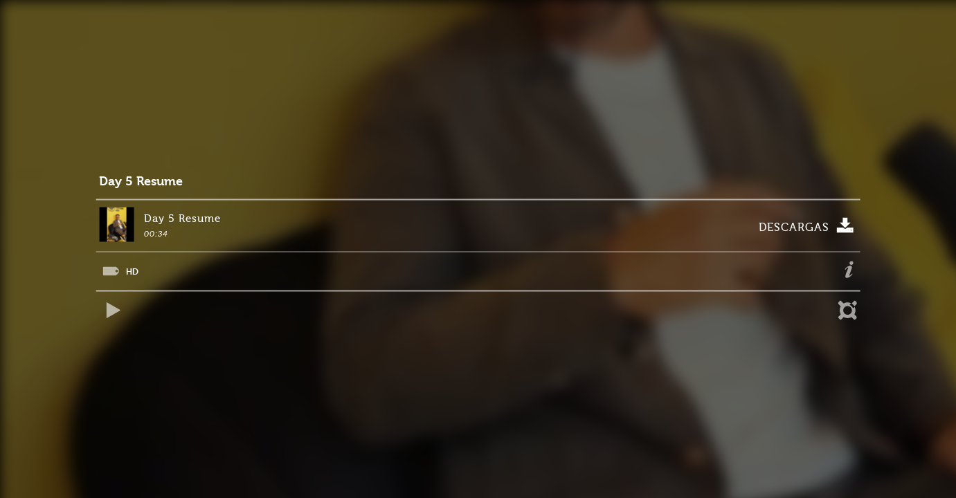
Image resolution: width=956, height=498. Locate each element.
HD (132, 271)
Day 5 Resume (141, 181)
